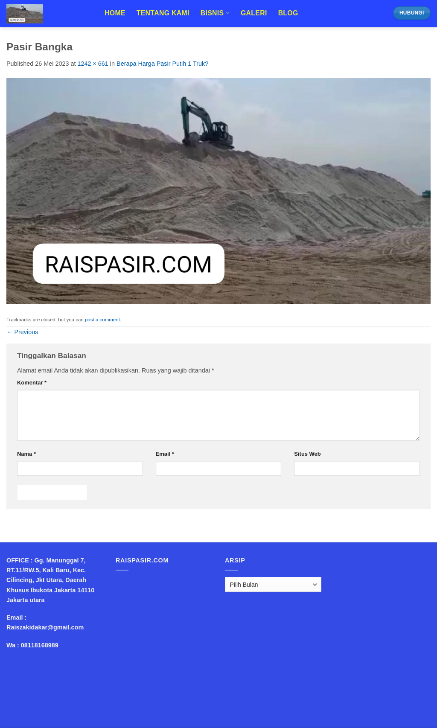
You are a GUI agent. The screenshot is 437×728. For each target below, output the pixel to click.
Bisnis (215, 13)
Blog (288, 13)
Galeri (254, 13)
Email (165, 454)
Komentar (32, 382)
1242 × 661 (92, 63)
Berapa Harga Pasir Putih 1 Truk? (162, 63)
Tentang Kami (163, 13)
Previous (22, 332)
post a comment (102, 319)
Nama (26, 454)
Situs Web (307, 454)
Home (115, 13)
